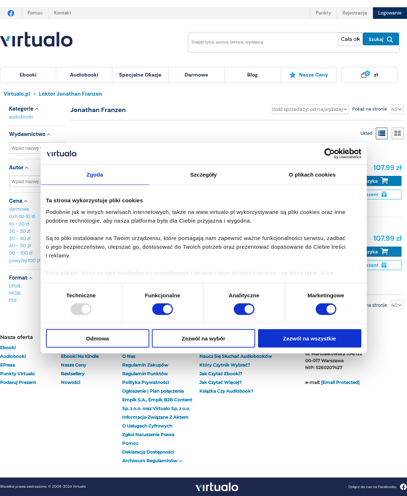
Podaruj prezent (18, 382)
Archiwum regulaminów (152, 460)
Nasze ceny (308, 74)
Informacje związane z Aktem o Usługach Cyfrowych (155, 421)
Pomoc (35, 13)
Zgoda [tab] (95, 174)
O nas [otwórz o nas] (128, 356)
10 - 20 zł (19, 224)
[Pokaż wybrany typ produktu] (350, 39)
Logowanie (390, 13)
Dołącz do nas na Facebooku (377, 486)
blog (252, 74)
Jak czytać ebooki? (220, 373)
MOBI (14, 293)
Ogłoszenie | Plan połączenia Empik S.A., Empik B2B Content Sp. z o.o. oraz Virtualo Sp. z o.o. (157, 399)
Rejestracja (354, 13)
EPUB (14, 286)
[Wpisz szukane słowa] (258, 42)
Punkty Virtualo (17, 373)
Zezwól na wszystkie (309, 338)
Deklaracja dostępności (148, 452)
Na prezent (370, 194)
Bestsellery (72, 373)
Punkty (323, 13)
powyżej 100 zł (24, 260)
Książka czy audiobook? (226, 391)
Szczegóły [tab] (203, 174)
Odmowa (97, 338)
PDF (13, 300)
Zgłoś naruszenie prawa (148, 434)
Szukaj (381, 39)
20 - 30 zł (19, 231)
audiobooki (21, 117)
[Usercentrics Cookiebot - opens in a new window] (329, 153)
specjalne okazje (140, 74)
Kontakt (62, 13)
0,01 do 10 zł (22, 216)
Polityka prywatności (145, 382)
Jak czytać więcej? (220, 382)
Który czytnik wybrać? (224, 365)
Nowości (70, 382)
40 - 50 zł (19, 246)
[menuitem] (28, 75)
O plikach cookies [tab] (312, 174)
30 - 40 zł (19, 238)
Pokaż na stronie (369, 109)
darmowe (196, 74)
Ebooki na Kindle (80, 356)
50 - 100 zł (20, 253)
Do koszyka (370, 180)
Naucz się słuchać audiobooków (235, 356)
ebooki (8, 347)
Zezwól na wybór (203, 338)
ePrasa (7, 365)
